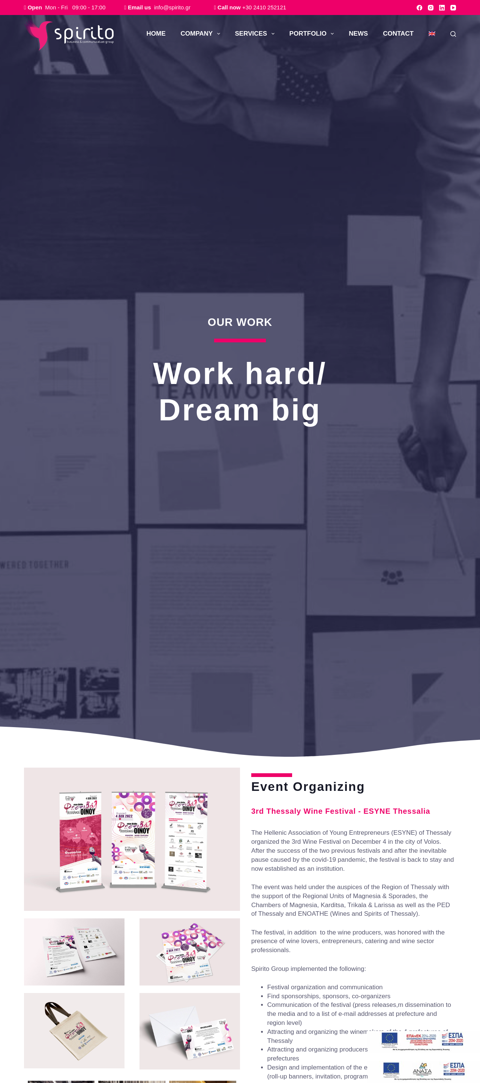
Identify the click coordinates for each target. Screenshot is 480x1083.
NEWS (358, 33)
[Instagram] (431, 7)
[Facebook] (419, 7)
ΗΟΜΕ (156, 33)
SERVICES (256, 33)
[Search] (453, 34)
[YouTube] (453, 7)
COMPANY (202, 33)
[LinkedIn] (442, 7)
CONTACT (398, 33)
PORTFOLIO (313, 33)
